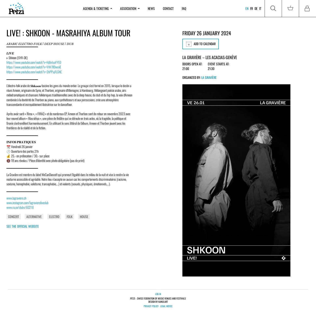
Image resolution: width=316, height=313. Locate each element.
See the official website (22, 226)
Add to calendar (201, 44)
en (246, 8)
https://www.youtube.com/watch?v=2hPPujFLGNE (34, 71)
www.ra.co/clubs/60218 (20, 207)
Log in (158, 294)
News (151, 8)
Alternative (34, 216)
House (84, 216)
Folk (70, 216)
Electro (54, 216)
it (260, 8)
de (256, 8)
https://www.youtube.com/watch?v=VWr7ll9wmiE (33, 67)
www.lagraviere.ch (16, 198)
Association (129, 8)
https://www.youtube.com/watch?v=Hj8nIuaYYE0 (33, 62)
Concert (13, 216)
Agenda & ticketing (97, 8)
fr (251, 8)
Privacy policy (151, 306)
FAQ (184, 8)
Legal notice (166, 306)
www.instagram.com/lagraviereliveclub (27, 202)
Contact (168, 8)
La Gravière (209, 77)
